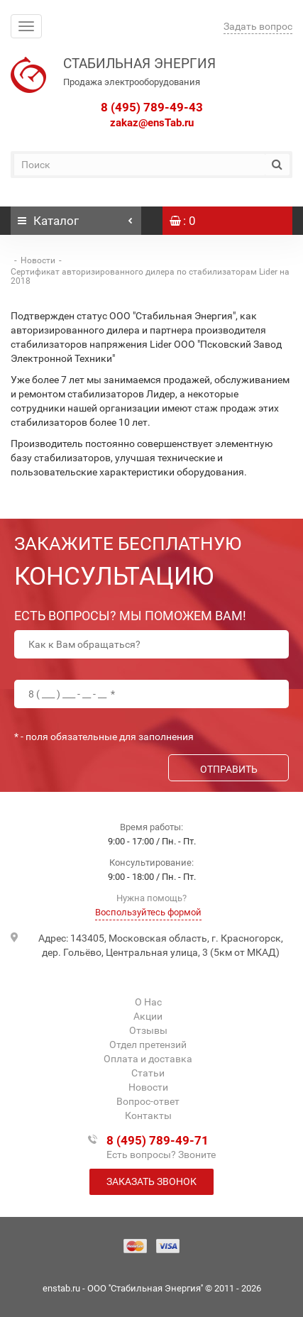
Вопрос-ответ (148, 1101)
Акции (147, 1016)
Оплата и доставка (148, 1058)
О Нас (148, 1002)
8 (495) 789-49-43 (152, 107)
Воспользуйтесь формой (148, 912)
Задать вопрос (258, 26)
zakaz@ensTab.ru (152, 122)
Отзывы (148, 1030)
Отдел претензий (148, 1044)
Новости (38, 260)
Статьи (148, 1073)
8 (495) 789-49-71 (157, 1140)
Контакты (148, 1115)
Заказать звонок (151, 1181)
